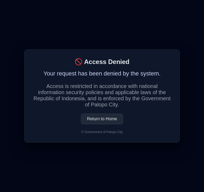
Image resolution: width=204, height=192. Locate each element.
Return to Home (102, 119)
